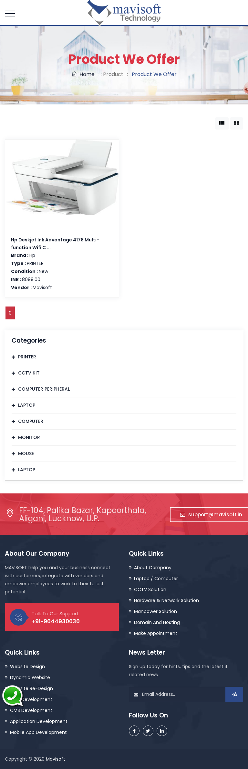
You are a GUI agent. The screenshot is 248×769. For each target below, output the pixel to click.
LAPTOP (26, 405)
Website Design (27, 666)
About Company (152, 567)
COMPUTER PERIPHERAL (44, 389)
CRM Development (31, 699)
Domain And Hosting (157, 622)
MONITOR (29, 437)
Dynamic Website (30, 677)
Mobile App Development (38, 732)
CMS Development (31, 710)
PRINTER (27, 357)
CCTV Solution (150, 589)
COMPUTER (30, 421)
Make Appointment (155, 633)
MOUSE (26, 453)
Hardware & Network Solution (166, 600)
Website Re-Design (31, 688)
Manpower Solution (155, 611)
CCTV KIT (29, 373)
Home (83, 74)
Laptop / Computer (156, 578)
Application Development (38, 721)
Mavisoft (55, 759)
